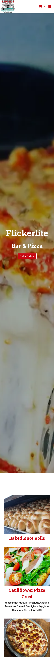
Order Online (27, 255)
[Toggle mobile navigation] (50, 6)
